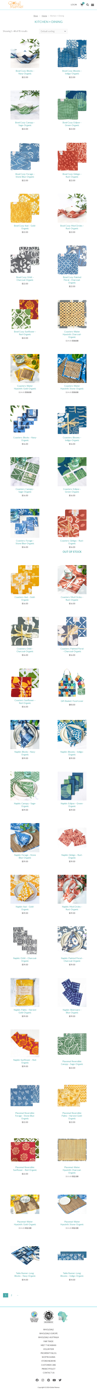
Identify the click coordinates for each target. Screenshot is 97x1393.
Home (44, 16)
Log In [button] (74, 4)
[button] (87, 5)
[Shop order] (53, 31)
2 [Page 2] (11, 1295)
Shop (35, 16)
